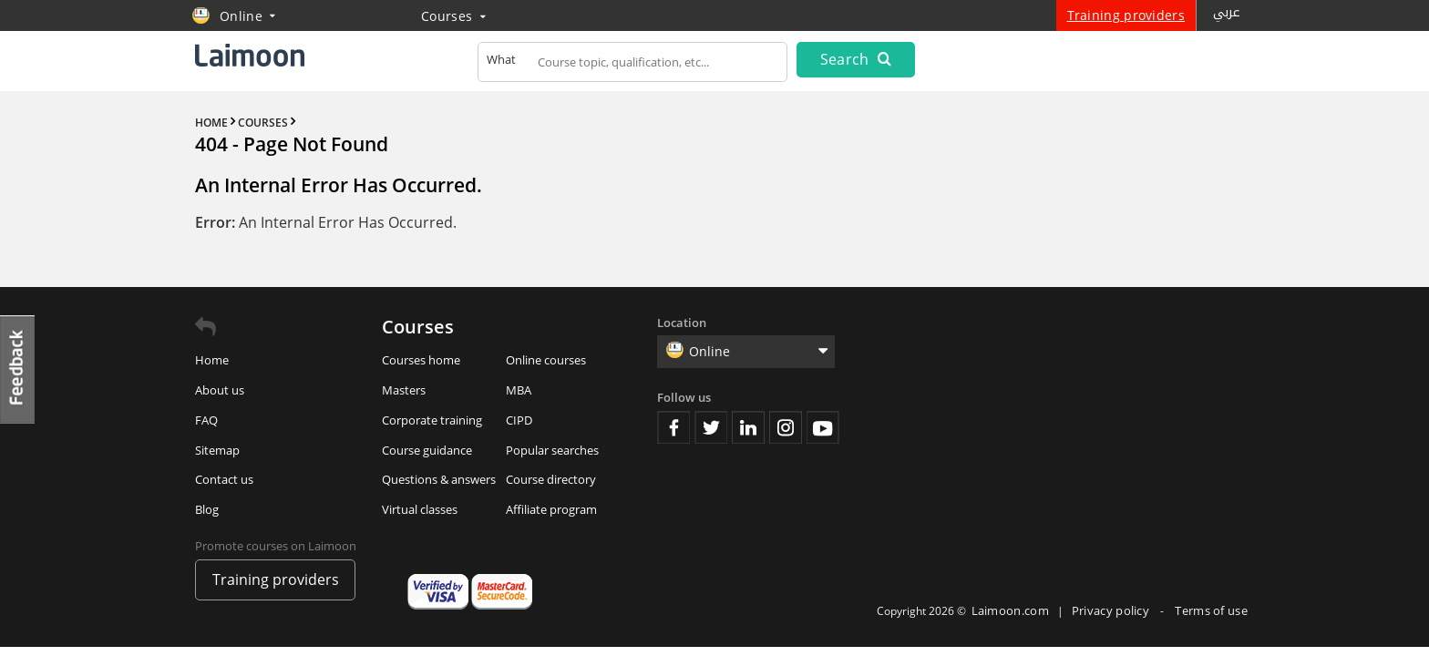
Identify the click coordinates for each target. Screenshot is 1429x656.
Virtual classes (419, 509)
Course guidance (427, 450)
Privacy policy (1112, 610)
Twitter (710, 427)
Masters (404, 390)
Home (212, 360)
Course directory (551, 479)
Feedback (18, 369)
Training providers (1126, 15)
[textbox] (632, 65)
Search (855, 59)
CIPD (519, 420)
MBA (518, 390)
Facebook (673, 427)
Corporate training (432, 420)
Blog (207, 509)
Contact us (224, 479)
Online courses (546, 360)
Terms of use (1211, 610)
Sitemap (217, 450)
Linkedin (748, 427)
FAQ (206, 420)
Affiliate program (551, 509)
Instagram (785, 427)
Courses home (421, 360)
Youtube (823, 427)
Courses (453, 16)
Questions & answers (439, 479)
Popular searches (552, 450)
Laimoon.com (1010, 610)
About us (219, 390)
